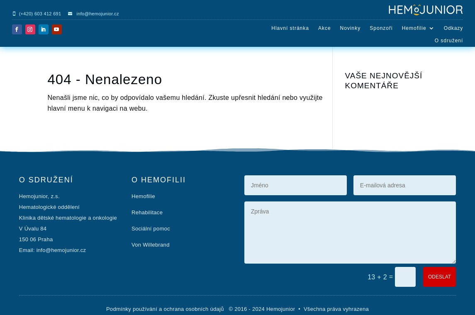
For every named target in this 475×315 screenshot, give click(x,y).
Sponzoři (381, 28)
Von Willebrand (151, 245)
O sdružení (449, 41)
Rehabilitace (147, 212)
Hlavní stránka (290, 28)
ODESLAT (439, 277)
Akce (324, 28)
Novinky (350, 28)
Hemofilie (414, 28)
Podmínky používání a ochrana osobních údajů (166, 309)
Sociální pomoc (151, 228)
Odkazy (453, 28)
